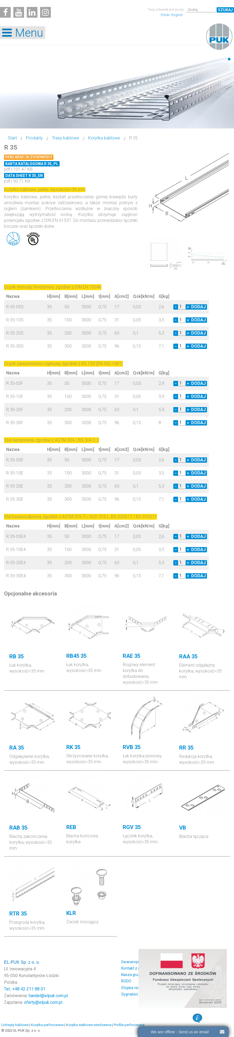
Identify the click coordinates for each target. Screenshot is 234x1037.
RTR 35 (18, 913)
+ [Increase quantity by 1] (188, 306)
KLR (71, 912)
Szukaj (225, 10)
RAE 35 (131, 655)
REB (71, 826)
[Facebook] (5, 12)
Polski (165, 15)
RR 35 (186, 747)
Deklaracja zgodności (28, 157)
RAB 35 (18, 827)
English (177, 15)
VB (182, 827)
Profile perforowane (129, 1024)
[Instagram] (45, 12)
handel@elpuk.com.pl (48, 994)
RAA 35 (188, 655)
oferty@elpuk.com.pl (43, 1001)
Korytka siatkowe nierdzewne (89, 1024)
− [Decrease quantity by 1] (176, 306)
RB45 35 (76, 655)
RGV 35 (132, 826)
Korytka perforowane (47, 1024)
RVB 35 (131, 746)
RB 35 (16, 655)
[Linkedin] (32, 12)
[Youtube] (18, 12)
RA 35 (16, 747)
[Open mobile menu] (22, 32)
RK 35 (73, 746)
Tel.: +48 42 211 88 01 (24, 988)
